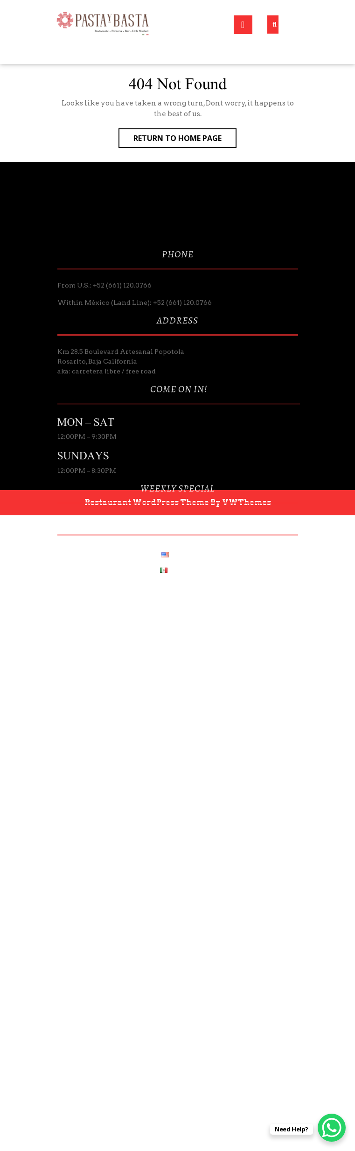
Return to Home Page (185, 140)
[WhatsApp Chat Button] (332, 1128)
